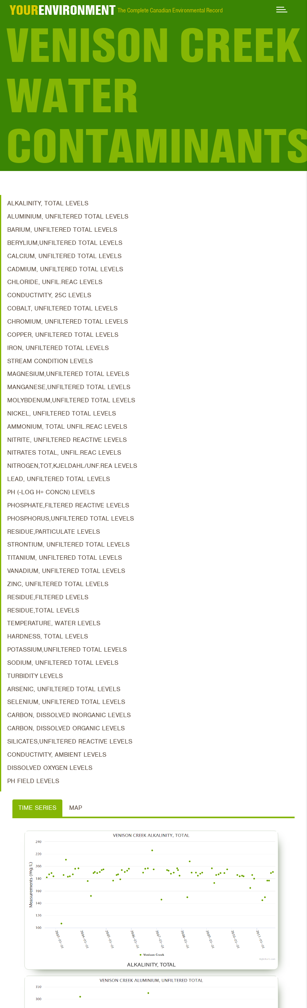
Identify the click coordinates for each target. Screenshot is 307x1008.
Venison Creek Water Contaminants (156, 95)
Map (75, 808)
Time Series (37, 808)
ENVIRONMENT (63, 10)
